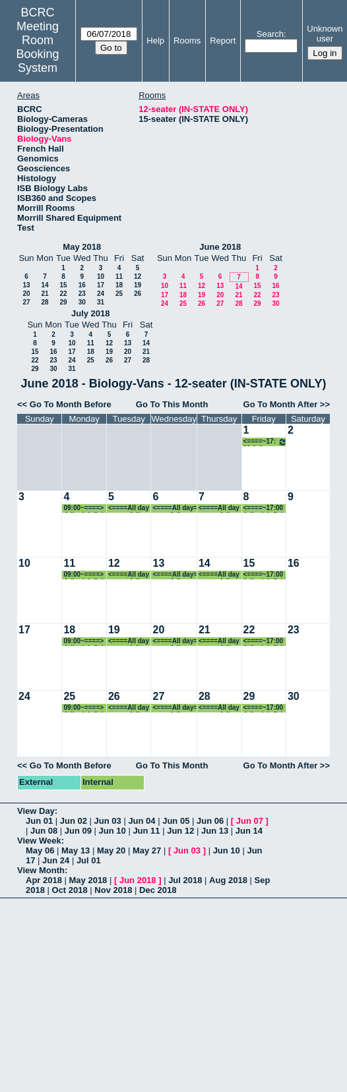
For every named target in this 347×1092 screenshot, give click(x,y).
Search (270, 34)
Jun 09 (78, 831)
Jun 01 (39, 821)
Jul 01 (89, 860)
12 (137, 276)
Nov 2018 (113, 890)
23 (82, 293)
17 (100, 285)
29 (63, 302)
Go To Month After (280, 404)
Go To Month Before (70, 404)
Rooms (187, 40)
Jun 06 (210, 821)
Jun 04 (141, 821)
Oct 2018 (70, 890)
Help (155, 40)
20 (26, 293)
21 (44, 293)
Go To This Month (172, 404)
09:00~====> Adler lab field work (85, 508)
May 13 (75, 850)
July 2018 (90, 313)
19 (137, 285)
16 (82, 285)
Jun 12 (180, 831)
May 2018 (82, 247)
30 (82, 302)
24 (100, 293)
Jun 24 (55, 860)
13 (26, 285)
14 (44, 285)
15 (63, 285)
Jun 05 (175, 821)
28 (44, 302)
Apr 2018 (44, 880)
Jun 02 (73, 821)
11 (119, 276)
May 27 (147, 850)
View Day (36, 811)
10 (100, 276)
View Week (39, 841)
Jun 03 (107, 821)
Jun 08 (43, 831)
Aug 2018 (228, 880)
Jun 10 (112, 831)
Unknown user (324, 33)
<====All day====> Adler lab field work (129, 508)
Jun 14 (249, 831)
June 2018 (220, 247)
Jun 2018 (137, 880)
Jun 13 (214, 831)
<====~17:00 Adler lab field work (265, 442)
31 (100, 302)
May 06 (40, 850)
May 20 (111, 850)
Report (223, 40)
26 (137, 293)
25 (119, 293)
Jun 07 (249, 821)
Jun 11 (146, 831)
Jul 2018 (185, 880)
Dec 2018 (157, 890)
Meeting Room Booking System (37, 47)
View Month (41, 870)
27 (26, 302)
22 (63, 293)
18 (119, 285)
